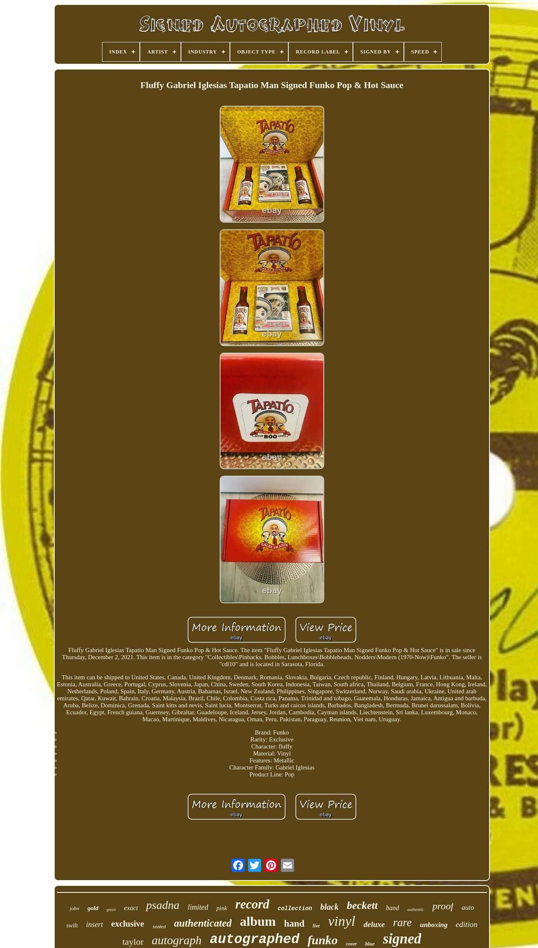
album (258, 921)
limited (198, 907)
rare (402, 922)
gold (93, 908)
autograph (177, 940)
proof (442, 906)
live (316, 926)
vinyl (341, 921)
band (392, 907)
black (329, 906)
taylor (133, 941)
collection (295, 908)
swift (72, 925)
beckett (362, 905)
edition (467, 924)
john (74, 908)
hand (294, 923)
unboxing (434, 925)
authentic (415, 909)
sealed (159, 926)
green (111, 909)
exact (131, 907)
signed (402, 939)
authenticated (203, 923)
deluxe (374, 924)
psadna (162, 905)
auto (467, 907)
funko (323, 940)
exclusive (127, 924)
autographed (254, 939)
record (252, 904)
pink (221, 908)
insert (94, 924)
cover (351, 944)
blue (370, 944)
